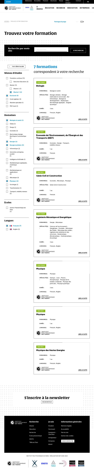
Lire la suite (82, 120)
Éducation (49, 9)
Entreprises (85, 9)
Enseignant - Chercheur (52, 434)
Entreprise (51, 442)
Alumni (50, 445)
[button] (13, 2)
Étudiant (51, 427)
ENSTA (31, 440)
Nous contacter (67, 442)
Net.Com (61, 457)
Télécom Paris (33, 443)
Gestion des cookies (67, 437)
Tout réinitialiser (18, 67)
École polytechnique (35, 437)
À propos (40, 9)
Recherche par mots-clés (19, 50)
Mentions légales (66, 427)
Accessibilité (65, 430)
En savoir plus (47, 403)
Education (32, 430)
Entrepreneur (52, 439)
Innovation (72, 9)
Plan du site (64, 433)
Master (31, 427)
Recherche (60, 9)
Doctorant (51, 430)
